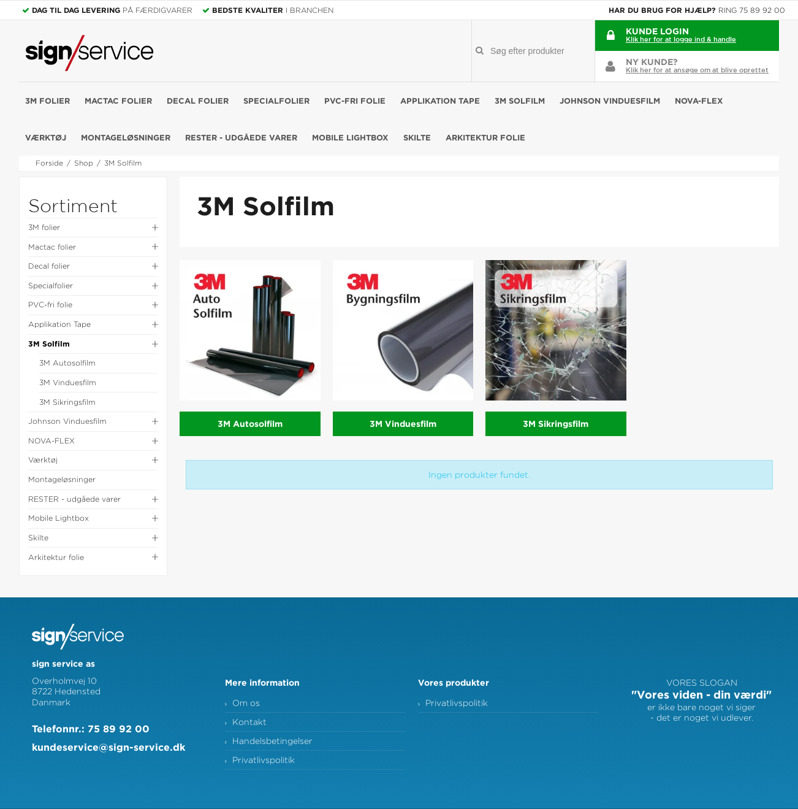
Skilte (417, 137)
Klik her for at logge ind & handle (681, 39)
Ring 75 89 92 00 (751, 10)
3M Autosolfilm (67, 363)
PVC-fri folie (355, 100)
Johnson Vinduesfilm (610, 100)
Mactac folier (118, 100)
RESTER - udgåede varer (241, 137)
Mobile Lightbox (350, 137)
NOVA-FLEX (699, 100)
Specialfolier (276, 100)
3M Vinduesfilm (67, 382)
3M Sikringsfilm (67, 402)
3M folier (47, 100)
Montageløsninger (125, 137)
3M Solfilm (520, 100)
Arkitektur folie (485, 137)
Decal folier (198, 100)
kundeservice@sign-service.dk (108, 747)
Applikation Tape (440, 100)
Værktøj (45, 137)
